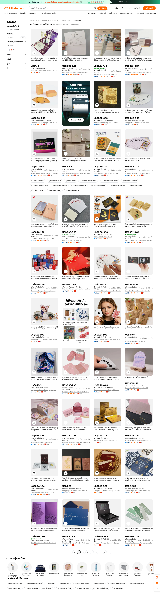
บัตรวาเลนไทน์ (70, 181)
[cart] (123, 8)
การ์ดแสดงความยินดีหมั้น (88, 181)
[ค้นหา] (102, 8)
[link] (157, 577)
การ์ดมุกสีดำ (50, 583)
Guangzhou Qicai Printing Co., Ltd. (136, 388)
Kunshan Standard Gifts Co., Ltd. (41, 442)
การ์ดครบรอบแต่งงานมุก (117, 185)
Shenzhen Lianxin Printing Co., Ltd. (42, 239)
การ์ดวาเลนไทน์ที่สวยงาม (39, 185)
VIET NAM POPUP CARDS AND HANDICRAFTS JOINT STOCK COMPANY (44, 339)
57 (104, 552)
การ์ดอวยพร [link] (77, 20)
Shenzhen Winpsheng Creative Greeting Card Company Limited (76, 289)
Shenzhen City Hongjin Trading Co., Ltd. (44, 70)
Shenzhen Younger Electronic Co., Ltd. (106, 543)
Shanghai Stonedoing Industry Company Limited (44, 173)
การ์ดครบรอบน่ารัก (54, 181)
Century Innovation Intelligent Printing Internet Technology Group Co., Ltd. (107, 390)
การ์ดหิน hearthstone (136, 583)
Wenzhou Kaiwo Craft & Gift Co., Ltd (106, 173)
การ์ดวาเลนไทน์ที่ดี (135, 185)
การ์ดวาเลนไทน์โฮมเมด (81, 583)
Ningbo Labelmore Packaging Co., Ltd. (43, 390)
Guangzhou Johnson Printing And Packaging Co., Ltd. (107, 491)
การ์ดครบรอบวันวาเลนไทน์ (109, 181)
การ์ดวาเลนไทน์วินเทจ (14, 583)
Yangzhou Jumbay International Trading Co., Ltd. (139, 240)
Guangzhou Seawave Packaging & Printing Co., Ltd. (76, 72)
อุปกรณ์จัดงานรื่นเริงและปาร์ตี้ (60, 20)
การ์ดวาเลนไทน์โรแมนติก (116, 583)
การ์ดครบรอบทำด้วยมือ (34, 583)
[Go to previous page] (74, 552)
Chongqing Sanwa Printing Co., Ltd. (105, 440)
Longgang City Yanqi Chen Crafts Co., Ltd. (76, 491)
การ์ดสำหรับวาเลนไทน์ (59, 185)
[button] (95, 8)
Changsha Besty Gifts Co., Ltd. (72, 240)
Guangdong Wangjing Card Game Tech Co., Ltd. (107, 339)
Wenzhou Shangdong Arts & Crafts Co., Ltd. (107, 123)
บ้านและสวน (42, 20)
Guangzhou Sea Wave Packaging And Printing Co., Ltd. (139, 543)
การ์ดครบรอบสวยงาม (82, 588)
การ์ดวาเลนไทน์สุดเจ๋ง (129, 181)
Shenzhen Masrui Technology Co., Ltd (137, 291)
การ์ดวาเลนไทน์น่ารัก (100, 588)
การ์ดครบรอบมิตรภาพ (78, 185)
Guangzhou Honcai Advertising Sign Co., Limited (76, 173)
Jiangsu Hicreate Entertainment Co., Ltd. (76, 442)
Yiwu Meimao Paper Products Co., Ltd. (43, 543)
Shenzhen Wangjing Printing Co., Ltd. (137, 173)
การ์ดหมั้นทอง (64, 583)
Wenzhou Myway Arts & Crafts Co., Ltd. (138, 440)
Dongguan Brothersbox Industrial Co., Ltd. (76, 392)
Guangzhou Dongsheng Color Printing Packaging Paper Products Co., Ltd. (139, 72)
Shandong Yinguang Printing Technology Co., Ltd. (76, 543)
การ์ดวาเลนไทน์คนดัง (97, 185)
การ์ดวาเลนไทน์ (117, 588)
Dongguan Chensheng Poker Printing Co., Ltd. (139, 123)
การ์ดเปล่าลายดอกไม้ (31, 588)
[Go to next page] (109, 552)
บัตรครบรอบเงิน (98, 583)
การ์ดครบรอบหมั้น (37, 181)
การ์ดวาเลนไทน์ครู (53, 190)
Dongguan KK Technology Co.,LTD (42, 492)
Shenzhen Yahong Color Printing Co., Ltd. (107, 291)
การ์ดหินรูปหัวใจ (37, 190)
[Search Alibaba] (61, 8)
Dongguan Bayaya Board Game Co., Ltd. (107, 74)
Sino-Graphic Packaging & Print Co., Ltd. (44, 123)
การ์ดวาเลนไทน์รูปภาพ (71, 190)
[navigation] (16, 286)
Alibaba (32, 20)
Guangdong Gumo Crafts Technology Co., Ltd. (139, 491)
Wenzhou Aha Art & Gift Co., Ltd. (136, 341)
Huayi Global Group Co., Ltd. (103, 237)
